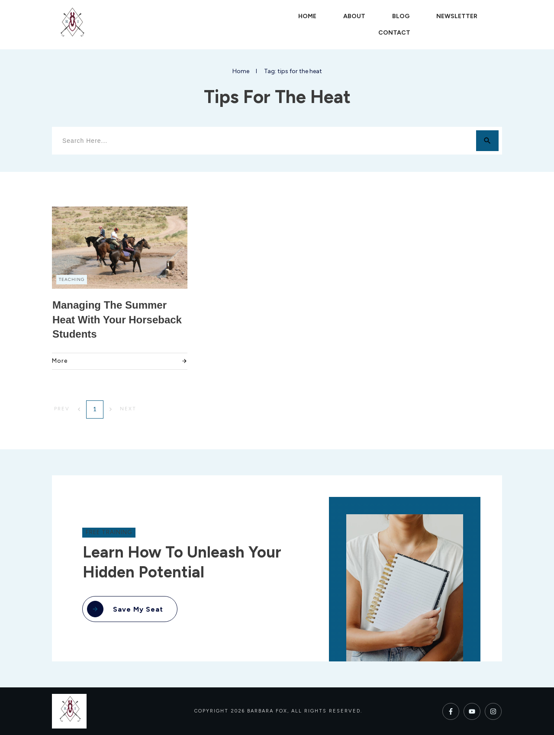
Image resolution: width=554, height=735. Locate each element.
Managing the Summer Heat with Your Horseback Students (117, 319)
